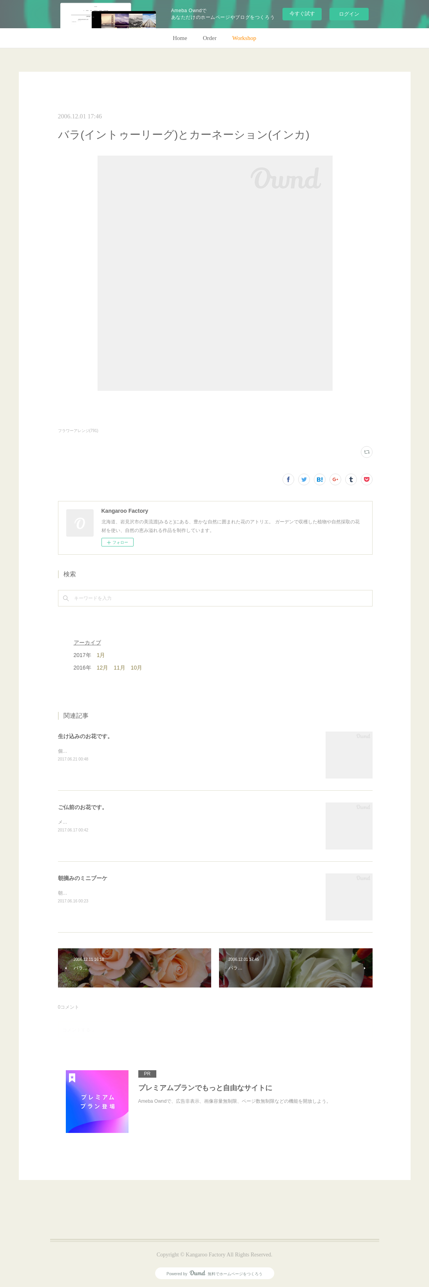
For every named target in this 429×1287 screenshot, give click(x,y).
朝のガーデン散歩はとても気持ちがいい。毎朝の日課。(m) (120, 893)
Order (210, 38)
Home (180, 38)
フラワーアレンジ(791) (78, 430)
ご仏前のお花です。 (82, 807)
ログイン (349, 14)
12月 (103, 667)
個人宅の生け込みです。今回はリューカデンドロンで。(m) (120, 751)
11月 (119, 667)
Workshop (244, 38)
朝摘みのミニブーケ (82, 878)
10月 (137, 667)
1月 (101, 655)
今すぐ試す (302, 13)
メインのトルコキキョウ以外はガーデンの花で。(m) (113, 822)
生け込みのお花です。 (85, 736)
